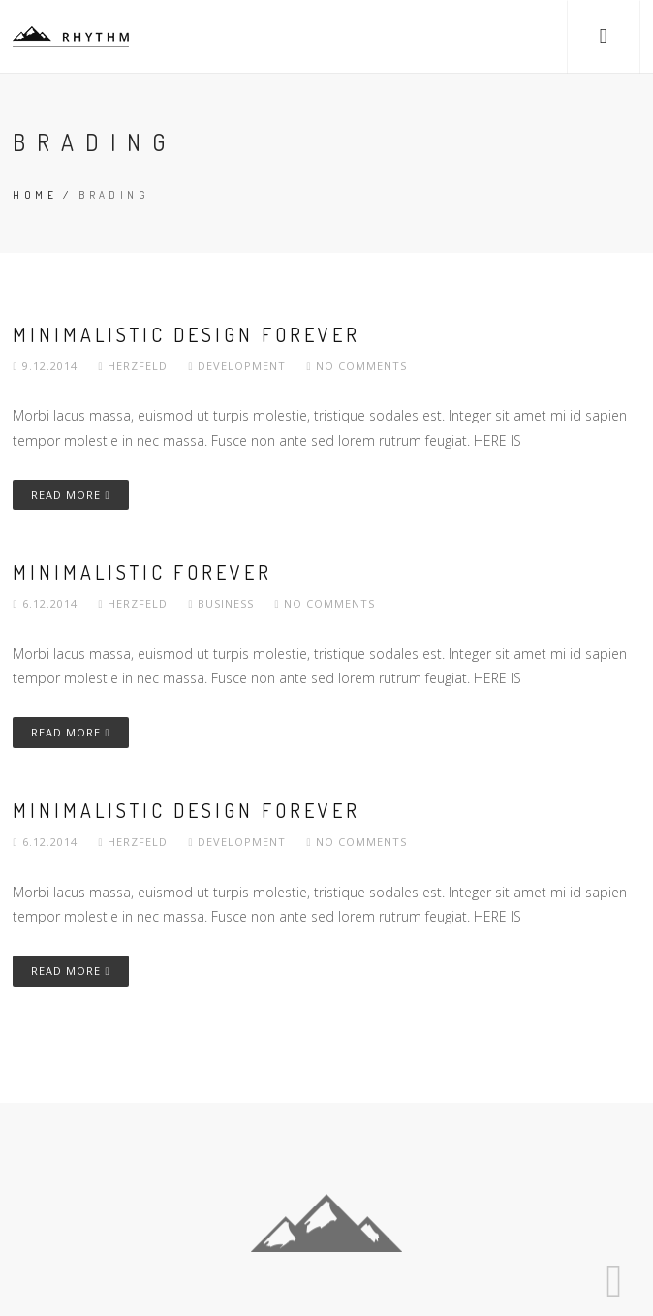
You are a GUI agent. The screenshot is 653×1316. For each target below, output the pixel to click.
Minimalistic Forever (142, 571)
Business (226, 603)
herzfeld (135, 366)
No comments (357, 366)
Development (242, 366)
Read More (70, 494)
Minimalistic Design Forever (186, 334)
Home (35, 195)
